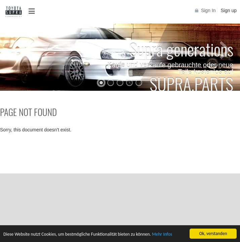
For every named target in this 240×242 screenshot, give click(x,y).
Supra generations (181, 48)
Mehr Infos (162, 235)
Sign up (229, 10)
